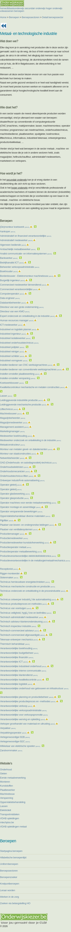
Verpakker (8, 728)
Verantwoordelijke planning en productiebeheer (26, 697)
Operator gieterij (11, 484)
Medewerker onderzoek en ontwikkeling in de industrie (30, 440)
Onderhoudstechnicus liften (16, 475)
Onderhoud (6, 769)
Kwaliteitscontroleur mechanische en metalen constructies (32, 387)
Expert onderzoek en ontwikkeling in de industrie (27, 316)
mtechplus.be (7, 822)
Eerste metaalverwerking (13, 777)
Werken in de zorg (9, 896)
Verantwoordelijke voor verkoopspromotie (24, 714)
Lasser (6, 395)
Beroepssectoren (30, 17)
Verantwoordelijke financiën (16, 657)
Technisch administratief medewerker (21, 617)
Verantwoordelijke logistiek (16, 684)
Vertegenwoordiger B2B (15, 737)
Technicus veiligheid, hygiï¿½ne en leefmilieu (25, 612)
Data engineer (10, 298)
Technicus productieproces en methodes (23, 603)
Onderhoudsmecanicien (15, 471)
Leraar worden (7, 890)
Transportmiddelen (9, 814)
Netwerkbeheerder (12, 458)
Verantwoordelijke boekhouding (18, 648)
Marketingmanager (12, 431)
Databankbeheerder (13, 302)
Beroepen (14, 17)
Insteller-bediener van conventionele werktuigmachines (31, 369)
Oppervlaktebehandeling (12, 802)
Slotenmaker (9, 577)
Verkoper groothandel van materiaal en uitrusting (27, 723)
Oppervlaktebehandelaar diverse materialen (25, 516)
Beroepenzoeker (8, 877)
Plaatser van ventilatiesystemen (19, 529)
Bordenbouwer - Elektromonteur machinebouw (26, 275)
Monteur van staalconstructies (18, 453)
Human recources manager (17, 320)
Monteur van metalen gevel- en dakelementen (26, 449)
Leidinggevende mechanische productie (23, 404)
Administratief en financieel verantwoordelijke (25, 235)
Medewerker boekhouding (16, 435)
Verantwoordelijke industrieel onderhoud (23, 666)
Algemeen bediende (13, 244)
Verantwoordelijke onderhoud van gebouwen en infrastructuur (34, 688)
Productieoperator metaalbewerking (21, 551)
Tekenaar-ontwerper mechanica (19, 639)
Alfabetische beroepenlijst (13, 857)
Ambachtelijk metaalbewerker (17, 249)
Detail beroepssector (52, 17)
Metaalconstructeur (12, 444)
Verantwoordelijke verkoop (16, 705)
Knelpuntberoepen (9, 883)
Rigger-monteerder (10, 573)
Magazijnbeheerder (12, 417)
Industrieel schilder (12, 356)
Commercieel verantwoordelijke (18, 289)
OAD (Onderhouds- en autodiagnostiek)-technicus (28, 462)
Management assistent (14, 426)
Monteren (5, 781)
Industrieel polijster (12, 347)
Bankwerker (8, 258)
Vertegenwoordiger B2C (15, 741)
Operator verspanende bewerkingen (21, 511)
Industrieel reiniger (12, 351)
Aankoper (7, 231)
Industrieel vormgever (13, 360)
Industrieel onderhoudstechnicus (19, 342)
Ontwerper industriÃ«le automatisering (22, 480)
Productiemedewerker (14, 538)
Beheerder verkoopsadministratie (19, 266)
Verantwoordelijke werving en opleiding (22, 719)
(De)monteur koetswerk (14, 226)
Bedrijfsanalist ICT (12, 262)
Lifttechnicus (9, 409)
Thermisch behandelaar (15, 643)
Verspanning (6, 797)
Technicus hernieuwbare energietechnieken (25, 581)
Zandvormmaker (11, 750)
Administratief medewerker (16, 240)
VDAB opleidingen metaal (13, 826)
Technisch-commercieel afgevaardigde (22, 634)
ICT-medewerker (11, 324)
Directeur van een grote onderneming (22, 307)
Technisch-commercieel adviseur (19, 630)
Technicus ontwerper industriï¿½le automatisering (28, 599)
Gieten (3, 773)
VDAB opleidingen (9, 818)
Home (3, 17)
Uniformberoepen (9, 864)
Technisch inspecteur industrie (18, 626)
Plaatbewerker (7, 789)
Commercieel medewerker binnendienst (23, 284)
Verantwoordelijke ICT (14, 661)
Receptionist (9, 568)
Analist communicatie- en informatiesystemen (26, 253)
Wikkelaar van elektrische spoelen (20, 746)
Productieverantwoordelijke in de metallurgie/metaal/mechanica (35, 560)
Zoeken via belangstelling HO (15, 903)
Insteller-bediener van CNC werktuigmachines (26, 364)
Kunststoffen (6, 785)
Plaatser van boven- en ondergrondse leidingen (27, 524)
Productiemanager (12, 533)
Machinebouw (7, 793)
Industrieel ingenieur (13, 333)
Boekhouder (9, 271)
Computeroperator (12, 293)
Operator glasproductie (14, 498)
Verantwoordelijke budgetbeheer (19, 652)
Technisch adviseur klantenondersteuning (24, 621)
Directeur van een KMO (15, 311)
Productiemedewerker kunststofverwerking (24, 542)
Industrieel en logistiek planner (18, 329)
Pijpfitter (6, 520)
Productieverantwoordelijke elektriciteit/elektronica (28, 555)
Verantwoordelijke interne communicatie (23, 670)
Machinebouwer (11, 413)
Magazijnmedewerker (13, 422)
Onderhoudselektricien (14, 467)
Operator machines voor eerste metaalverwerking (28, 502)
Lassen (4, 806)
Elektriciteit (5, 810)
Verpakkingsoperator (13, 732)
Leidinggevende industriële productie (21, 400)
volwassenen (7, 11)
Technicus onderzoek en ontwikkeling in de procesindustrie (32, 590)
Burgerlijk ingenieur (12, 280)
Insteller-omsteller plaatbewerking (19, 373)
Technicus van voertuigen (15, 608)
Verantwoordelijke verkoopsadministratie (23, 710)
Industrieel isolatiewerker (15, 338)
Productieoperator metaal (15, 547)
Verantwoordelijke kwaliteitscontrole (20, 679)
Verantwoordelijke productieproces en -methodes (27, 701)
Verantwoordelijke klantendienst (19, 675)
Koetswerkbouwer (12, 382)
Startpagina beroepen (11, 851)
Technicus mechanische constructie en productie (27, 586)
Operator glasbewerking (15, 493)
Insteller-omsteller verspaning (17, 378)
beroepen (19, 11)
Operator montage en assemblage (20, 507)
